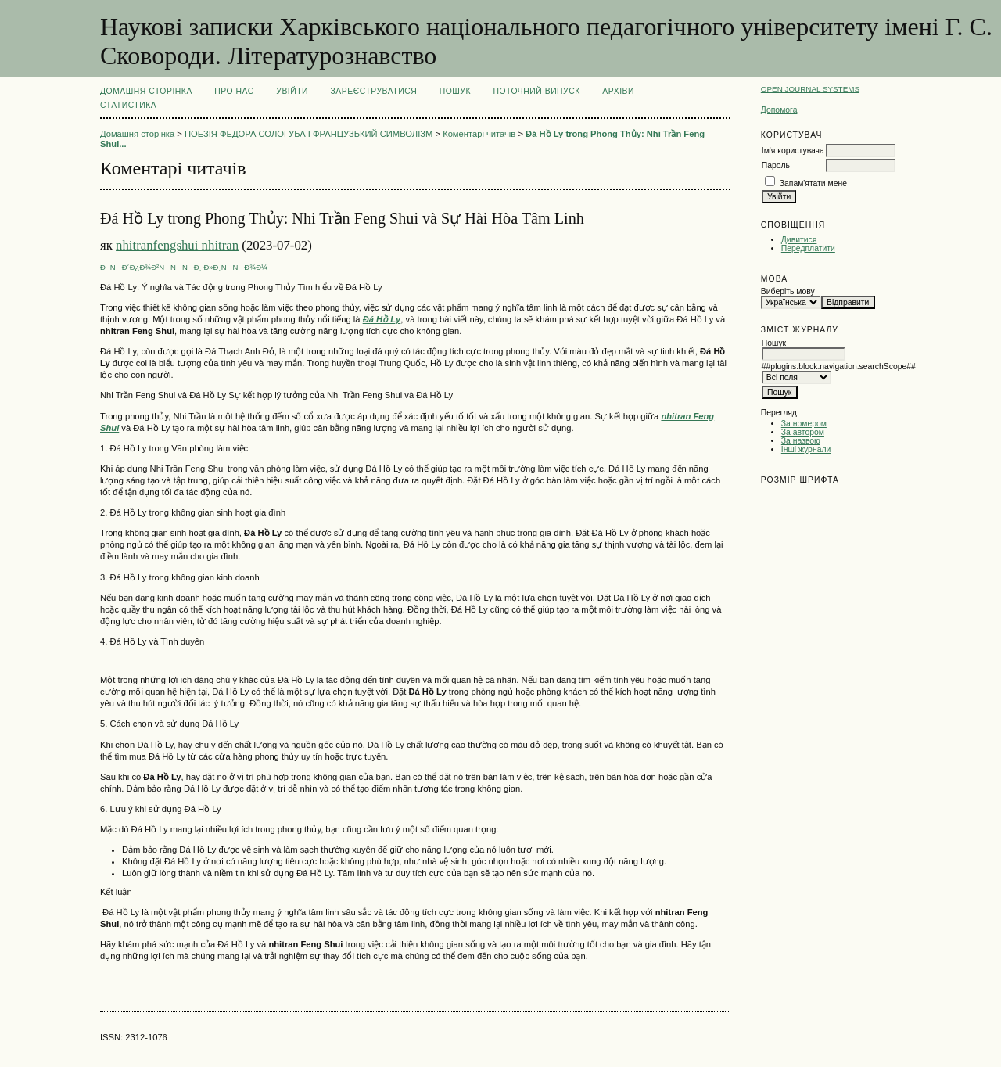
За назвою (800, 440)
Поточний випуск (536, 91)
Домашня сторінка (146, 91)
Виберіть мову (788, 291)
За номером (804, 423)
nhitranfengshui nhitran (177, 245)
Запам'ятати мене (813, 183)
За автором (802, 432)
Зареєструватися (374, 91)
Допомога (779, 110)
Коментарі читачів (479, 133)
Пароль (776, 165)
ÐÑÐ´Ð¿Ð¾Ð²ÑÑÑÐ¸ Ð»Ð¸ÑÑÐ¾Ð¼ (183, 267)
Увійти (292, 91)
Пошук (455, 91)
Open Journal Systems (810, 88)
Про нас (234, 91)
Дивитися (799, 239)
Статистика (128, 105)
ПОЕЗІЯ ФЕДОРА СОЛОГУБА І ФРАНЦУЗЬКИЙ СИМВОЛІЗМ (308, 133)
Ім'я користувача (793, 150)
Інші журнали (806, 449)
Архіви (618, 91)
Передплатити (808, 248)
